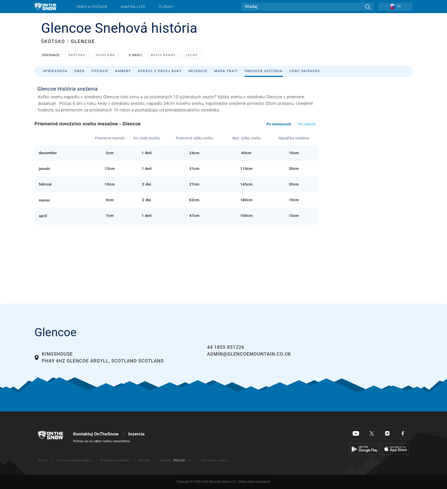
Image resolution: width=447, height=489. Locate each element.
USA (189, 460)
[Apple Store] (395, 448)
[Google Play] (365, 448)
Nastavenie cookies (214, 460)
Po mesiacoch (279, 124)
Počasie (100, 71)
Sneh (79, 71)
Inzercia (136, 434)
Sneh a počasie (92, 6)
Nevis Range (163, 55)
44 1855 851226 (225, 347)
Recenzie (198, 71)
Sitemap (144, 460)
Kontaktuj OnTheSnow (96, 434)
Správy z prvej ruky (160, 71)
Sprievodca (55, 71)
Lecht (192, 55)
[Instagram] (387, 433)
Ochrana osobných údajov (74, 460)
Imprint (43, 460)
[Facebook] (403, 433)
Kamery (123, 71)
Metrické (179, 460)
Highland (105, 55)
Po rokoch (307, 124)
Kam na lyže (133, 6)
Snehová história (264, 71)
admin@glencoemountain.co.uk (249, 354)
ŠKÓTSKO (53, 41)
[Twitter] (371, 433)
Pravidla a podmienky (115, 460)
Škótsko (77, 55)
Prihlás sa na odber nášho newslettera (101, 441)
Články (166, 6)
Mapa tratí (226, 71)
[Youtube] (356, 433)
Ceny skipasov (305, 71)
